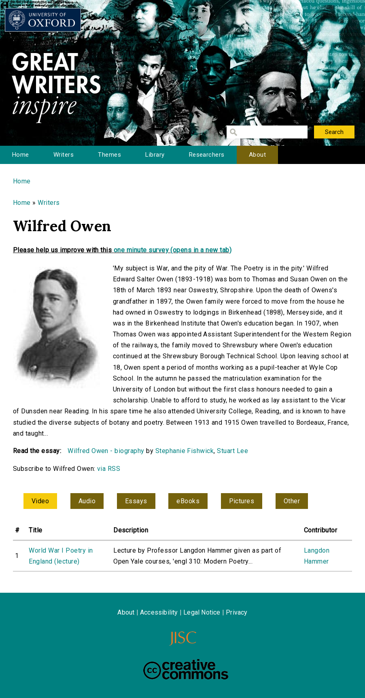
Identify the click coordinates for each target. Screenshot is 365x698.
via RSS (108, 468)
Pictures (242, 501)
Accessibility (159, 612)
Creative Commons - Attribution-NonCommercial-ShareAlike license (185, 669)
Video (40, 501)
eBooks (187, 501)
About (257, 154)
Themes (109, 154)
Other (292, 501)
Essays (136, 501)
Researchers (207, 154)
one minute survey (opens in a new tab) (172, 250)
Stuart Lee (232, 451)
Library (154, 154)
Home (20, 154)
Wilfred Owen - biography (106, 451)
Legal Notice (201, 612)
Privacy (236, 612)
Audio (87, 501)
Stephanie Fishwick (184, 451)
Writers (63, 154)
